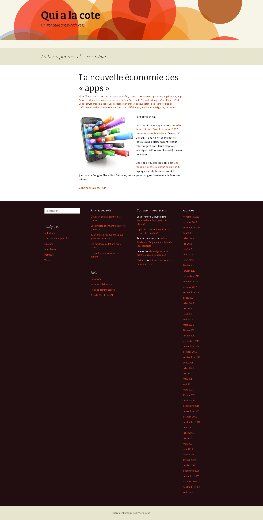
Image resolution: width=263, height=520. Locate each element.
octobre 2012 (190, 287)
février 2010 (189, 459)
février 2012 (189, 330)
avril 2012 (188, 319)
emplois (123, 100)
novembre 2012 (191, 281)
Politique (49, 254)
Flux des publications (101, 284)
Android (146, 96)
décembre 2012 (191, 276)
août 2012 (188, 297)
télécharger (134, 107)
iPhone (169, 100)
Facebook (134, 100)
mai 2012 (187, 314)
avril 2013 (188, 254)
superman (142, 229)
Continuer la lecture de (94, 187)
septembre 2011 (191, 357)
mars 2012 (188, 324)
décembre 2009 (191, 470)
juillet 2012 (188, 303)
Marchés (48, 243)
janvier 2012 (189, 335)
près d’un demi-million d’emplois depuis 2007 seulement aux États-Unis (159, 129)
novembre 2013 (191, 216)
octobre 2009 (190, 481)
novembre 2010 (191, 411)
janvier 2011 (189, 400)
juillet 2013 (188, 238)
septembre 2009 (191, 486)
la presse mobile (99, 103)
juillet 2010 (188, 432)
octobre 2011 (190, 351)
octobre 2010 (190, 416)
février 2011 (189, 395)
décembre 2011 (191, 341)
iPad (162, 100)
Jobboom (84, 103)
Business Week (87, 100)
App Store (157, 96)
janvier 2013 (189, 270)
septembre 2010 (191, 422)
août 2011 (188, 362)
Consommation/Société (116, 96)
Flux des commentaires (103, 289)
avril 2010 (188, 449)
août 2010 (188, 427)
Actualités (49, 233)
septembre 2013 (191, 227)
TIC (167, 107)
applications (170, 96)
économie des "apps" (107, 100)
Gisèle (140, 260)
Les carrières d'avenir (120, 103)
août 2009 (188, 492)
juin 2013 (187, 243)
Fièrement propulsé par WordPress (131, 512)
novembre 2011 (191, 346)
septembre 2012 (191, 292)
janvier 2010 (189, 465)
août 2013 (188, 232)
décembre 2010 (191, 405)
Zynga (173, 107)
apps (180, 96)
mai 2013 (187, 249)
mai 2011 (187, 378)
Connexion (96, 278)
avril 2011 (188, 384)
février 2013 (189, 265)
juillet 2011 (188, 368)
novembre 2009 (191, 476)
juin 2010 (187, 438)
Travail (132, 96)
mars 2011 (188, 389)
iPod (176, 100)
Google (155, 100)
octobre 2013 (190, 222)
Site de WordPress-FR (102, 295)
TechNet (122, 107)
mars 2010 (188, 454)
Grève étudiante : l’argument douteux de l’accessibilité (154, 242)
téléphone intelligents (152, 107)
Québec (137, 103)
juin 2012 (187, 308)
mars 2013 (188, 259)
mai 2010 (187, 443)
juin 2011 (187, 373)
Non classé (50, 249)
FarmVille (145, 100)
